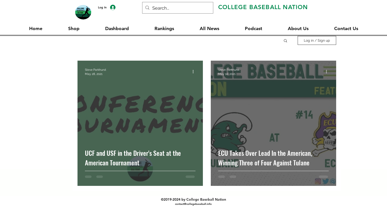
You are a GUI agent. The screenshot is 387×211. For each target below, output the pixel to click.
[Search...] (177, 8)
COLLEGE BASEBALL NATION (263, 7)
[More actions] (195, 71)
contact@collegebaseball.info (193, 204)
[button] (285, 41)
